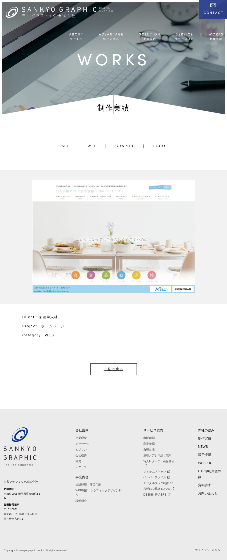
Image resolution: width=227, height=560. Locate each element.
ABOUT (76, 34)
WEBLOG (205, 463)
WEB (92, 146)
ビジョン (81, 449)
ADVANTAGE (111, 34)
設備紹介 (81, 500)
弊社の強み (206, 430)
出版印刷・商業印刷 (88, 484)
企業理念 (81, 438)
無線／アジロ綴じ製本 (157, 455)
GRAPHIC (125, 146)
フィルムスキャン (156, 471)
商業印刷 (149, 443)
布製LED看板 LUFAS (158, 488)
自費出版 (149, 449)
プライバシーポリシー (209, 550)
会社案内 (82, 430)
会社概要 (81, 455)
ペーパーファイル (156, 477)
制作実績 (204, 438)
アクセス (81, 467)
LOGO (159, 146)
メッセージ (83, 443)
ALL (65, 146)
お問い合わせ (208, 493)
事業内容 (82, 477)
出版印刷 (149, 438)
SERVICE (184, 34)
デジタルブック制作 (158, 483)
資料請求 (204, 485)
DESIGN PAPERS (156, 494)
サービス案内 (153, 430)
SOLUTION (150, 34)
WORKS (216, 34)
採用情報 (204, 455)
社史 (78, 461)
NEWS (203, 446)
